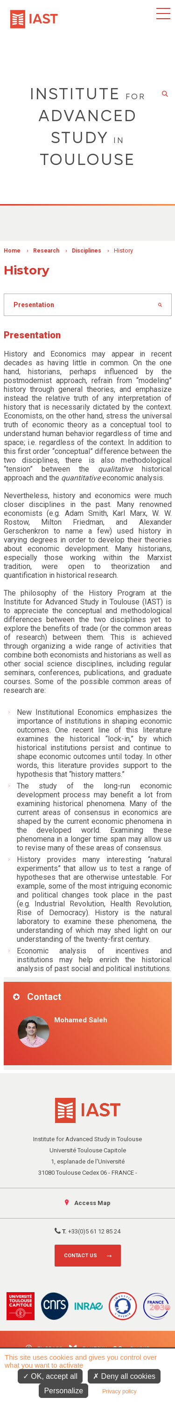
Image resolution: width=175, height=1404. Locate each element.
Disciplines (86, 250)
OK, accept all (50, 1376)
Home (12, 250)
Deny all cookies (124, 1376)
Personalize (63, 1391)
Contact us (80, 1256)
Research (46, 250)
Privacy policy (119, 1391)
